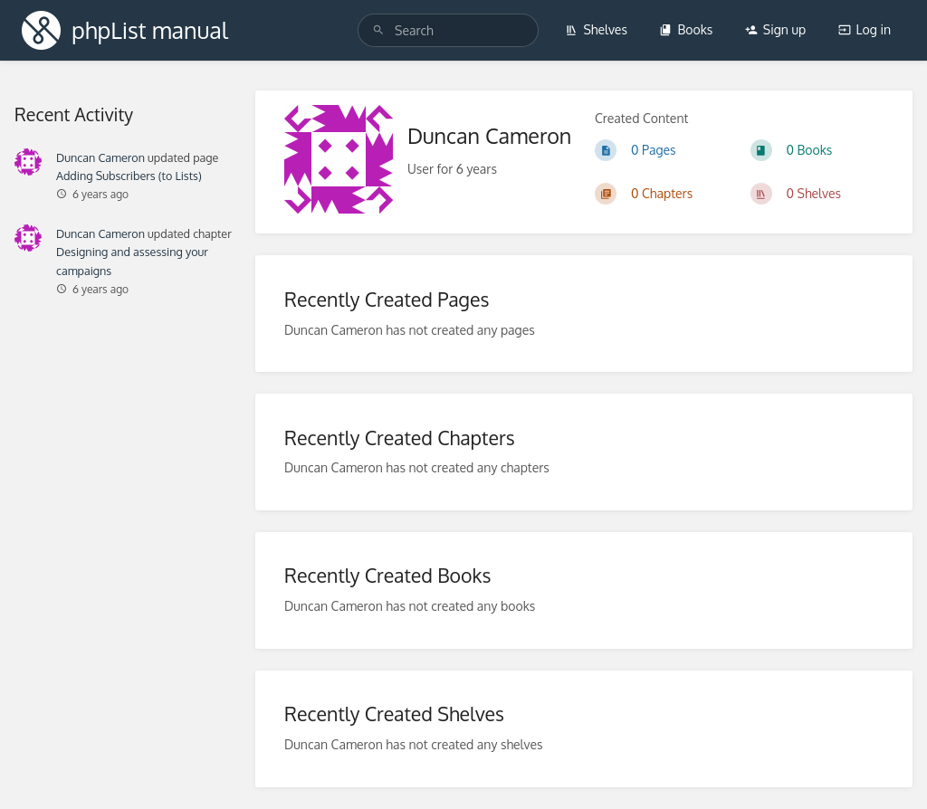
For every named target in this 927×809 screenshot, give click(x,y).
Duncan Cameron (100, 157)
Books (685, 29)
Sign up (775, 29)
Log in (864, 29)
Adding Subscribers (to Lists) (129, 175)
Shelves (596, 29)
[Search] (378, 30)
